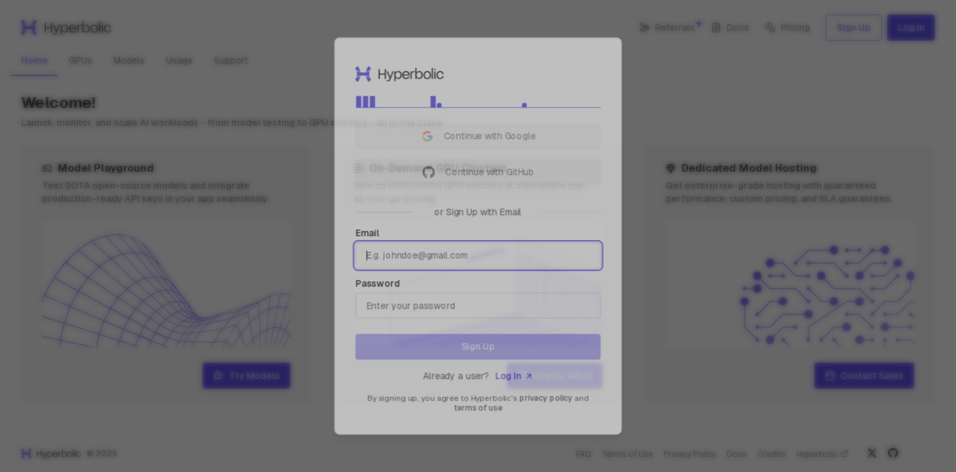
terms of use (478, 412)
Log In (515, 379)
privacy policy (548, 401)
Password (375, 284)
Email (365, 233)
